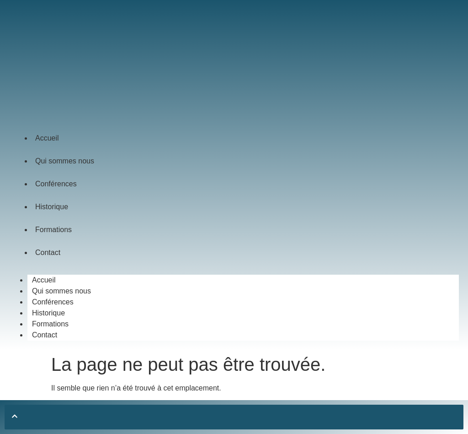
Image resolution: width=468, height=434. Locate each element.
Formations (53, 229)
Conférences (56, 184)
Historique (51, 207)
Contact (47, 252)
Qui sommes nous (64, 161)
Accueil (47, 138)
